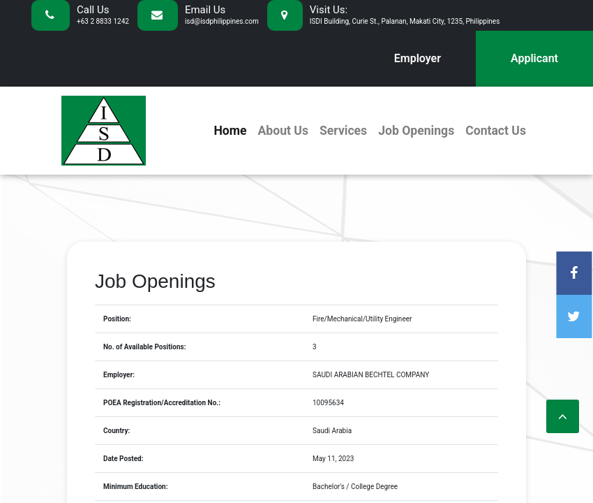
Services (343, 131)
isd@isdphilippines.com (222, 21)
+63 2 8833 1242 (103, 21)
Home (229, 131)
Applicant (534, 58)
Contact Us (495, 131)
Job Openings (416, 131)
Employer (417, 58)
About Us (282, 131)
